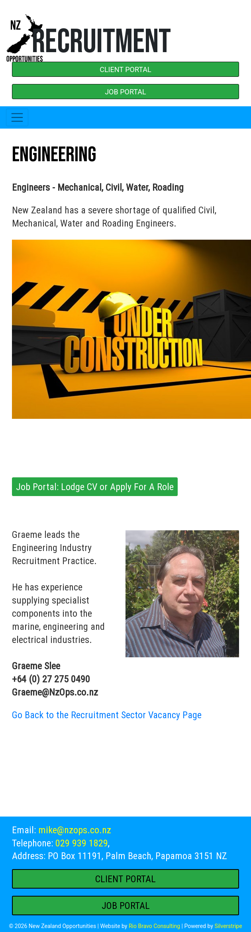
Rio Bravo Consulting (154, 926)
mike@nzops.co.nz (74, 830)
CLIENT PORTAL (125, 69)
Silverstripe (228, 926)
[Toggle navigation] (17, 117)
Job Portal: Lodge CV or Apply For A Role (95, 486)
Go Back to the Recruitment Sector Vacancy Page (107, 715)
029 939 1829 (81, 843)
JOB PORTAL (125, 92)
